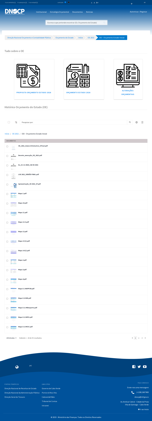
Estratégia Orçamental (59, 12)
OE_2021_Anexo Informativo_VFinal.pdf (33, 146)
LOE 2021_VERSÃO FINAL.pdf (28, 174)
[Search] (73, 122)
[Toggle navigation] (28, 12)
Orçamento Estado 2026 (78, 92)
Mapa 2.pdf (22, 260)
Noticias (89, 12)
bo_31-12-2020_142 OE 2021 (28, 165)
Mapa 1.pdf (22, 193)
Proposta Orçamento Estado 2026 (34, 92)
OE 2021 (15, 134)
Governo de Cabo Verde (51, 388)
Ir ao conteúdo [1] (10, 2)
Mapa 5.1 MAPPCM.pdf (26, 289)
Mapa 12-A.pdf (23, 222)
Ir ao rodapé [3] (33, 2)
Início (7, 134)
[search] (130, 122)
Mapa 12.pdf (22, 231)
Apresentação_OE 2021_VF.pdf (29, 184)
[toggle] (13, 122)
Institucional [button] (41, 12)
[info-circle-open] (136, 122)
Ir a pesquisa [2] (22, 2)
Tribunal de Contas (49, 401)
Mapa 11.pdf (22, 212)
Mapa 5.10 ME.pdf (24, 298)
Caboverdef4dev (48, 397)
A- (92, 3)
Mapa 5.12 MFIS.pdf (25, 317)
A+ (97, 2)
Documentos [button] (77, 12)
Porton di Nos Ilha (49, 392)
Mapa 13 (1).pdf (24, 241)
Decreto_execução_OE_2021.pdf (30, 155)
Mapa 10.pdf (22, 203)
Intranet (45, 405)
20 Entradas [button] (11, 338)
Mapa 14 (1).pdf (24, 250)
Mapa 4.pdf (22, 279)
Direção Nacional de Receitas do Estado (20, 388)
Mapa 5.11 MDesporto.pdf (27, 308)
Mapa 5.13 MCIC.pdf (25, 327)
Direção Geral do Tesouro (15, 397)
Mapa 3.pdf (22, 269)
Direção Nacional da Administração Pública (22, 392)
